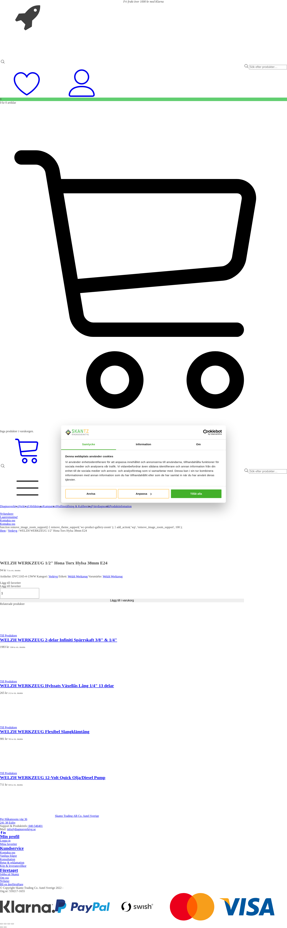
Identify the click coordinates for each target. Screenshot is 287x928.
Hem (3, 530)
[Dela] (8, 923)
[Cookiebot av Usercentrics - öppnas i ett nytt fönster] (206, 432)
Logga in (5, 840)
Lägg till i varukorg (122, 600)
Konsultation (7, 859)
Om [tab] (198, 444)
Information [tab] (143, 444)
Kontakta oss (7, 520)
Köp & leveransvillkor (13, 865)
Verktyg (12, 530)
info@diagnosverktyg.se (21, 829)
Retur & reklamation (12, 862)
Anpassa (144, 493)
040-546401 (35, 825)
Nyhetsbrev (7, 513)
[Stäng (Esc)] (12, 923)
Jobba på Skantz (9, 874)
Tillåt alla (196, 493)
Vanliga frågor (8, 855)
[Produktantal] (19, 593)
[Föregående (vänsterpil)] (1, 927)
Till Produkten (8, 635)
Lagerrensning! (9, 517)
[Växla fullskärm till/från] (5, 923)
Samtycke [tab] (88, 444)
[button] (10, 582)
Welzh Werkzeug (78, 576)
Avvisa (91, 493)
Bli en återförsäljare (11, 884)
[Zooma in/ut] (1, 923)
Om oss (4, 877)
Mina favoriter (8, 844)
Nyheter (5, 881)
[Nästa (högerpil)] (5, 927)
